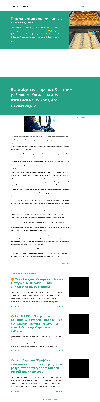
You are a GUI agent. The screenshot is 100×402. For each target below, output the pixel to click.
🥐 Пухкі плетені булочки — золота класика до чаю (37, 20)
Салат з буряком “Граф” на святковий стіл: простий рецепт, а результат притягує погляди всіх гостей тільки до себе (36, 365)
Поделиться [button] (14, 41)
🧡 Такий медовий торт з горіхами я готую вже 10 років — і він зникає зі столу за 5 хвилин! (37, 283)
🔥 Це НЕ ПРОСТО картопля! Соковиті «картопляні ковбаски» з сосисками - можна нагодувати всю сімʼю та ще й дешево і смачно (36, 323)
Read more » (59, 306)
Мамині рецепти (19, 6)
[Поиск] (82, 6)
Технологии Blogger (50, 399)
